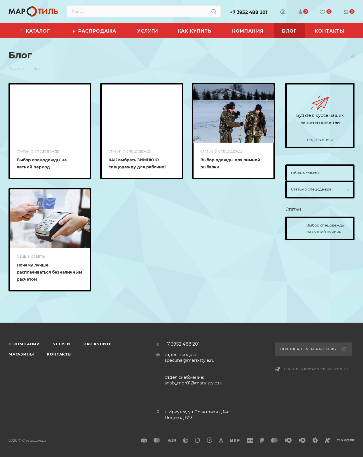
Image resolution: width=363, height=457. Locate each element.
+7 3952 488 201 (248, 12)
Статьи (293, 209)
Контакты (59, 354)
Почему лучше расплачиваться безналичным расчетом (49, 272)
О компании (24, 344)
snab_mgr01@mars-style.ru (193, 383)
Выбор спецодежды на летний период (325, 228)
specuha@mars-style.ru (190, 360)
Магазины (21, 354)
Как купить (97, 344)
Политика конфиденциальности (316, 369)
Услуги (61, 344)
